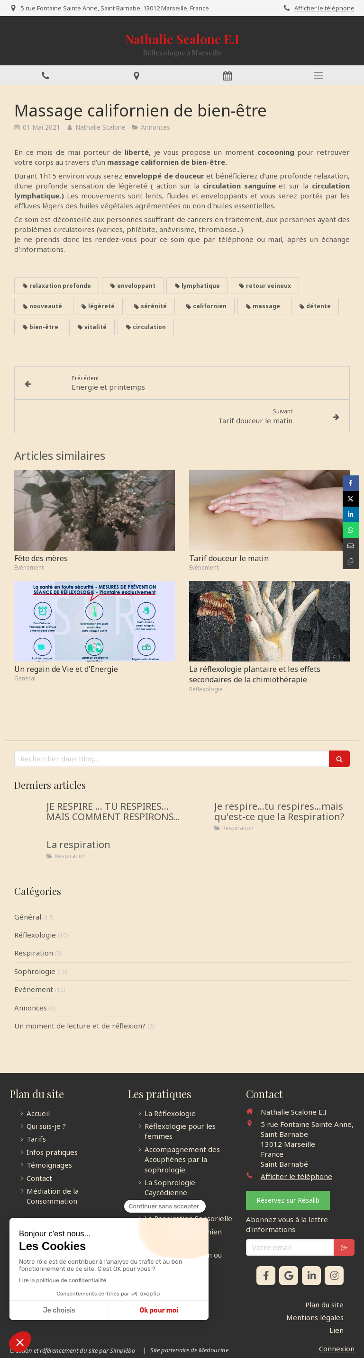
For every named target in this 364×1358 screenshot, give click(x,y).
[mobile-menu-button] (318, 75)
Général (27, 916)
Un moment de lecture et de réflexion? (80, 1025)
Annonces (30, 1007)
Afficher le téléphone (324, 8)
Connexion (337, 1348)
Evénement (33, 989)
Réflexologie (35, 934)
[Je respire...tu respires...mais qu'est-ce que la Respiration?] (196, 816)
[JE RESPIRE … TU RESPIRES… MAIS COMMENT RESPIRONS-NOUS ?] (28, 816)
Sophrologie (34, 971)
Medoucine (213, 1350)
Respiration (33, 952)
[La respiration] (28, 854)
